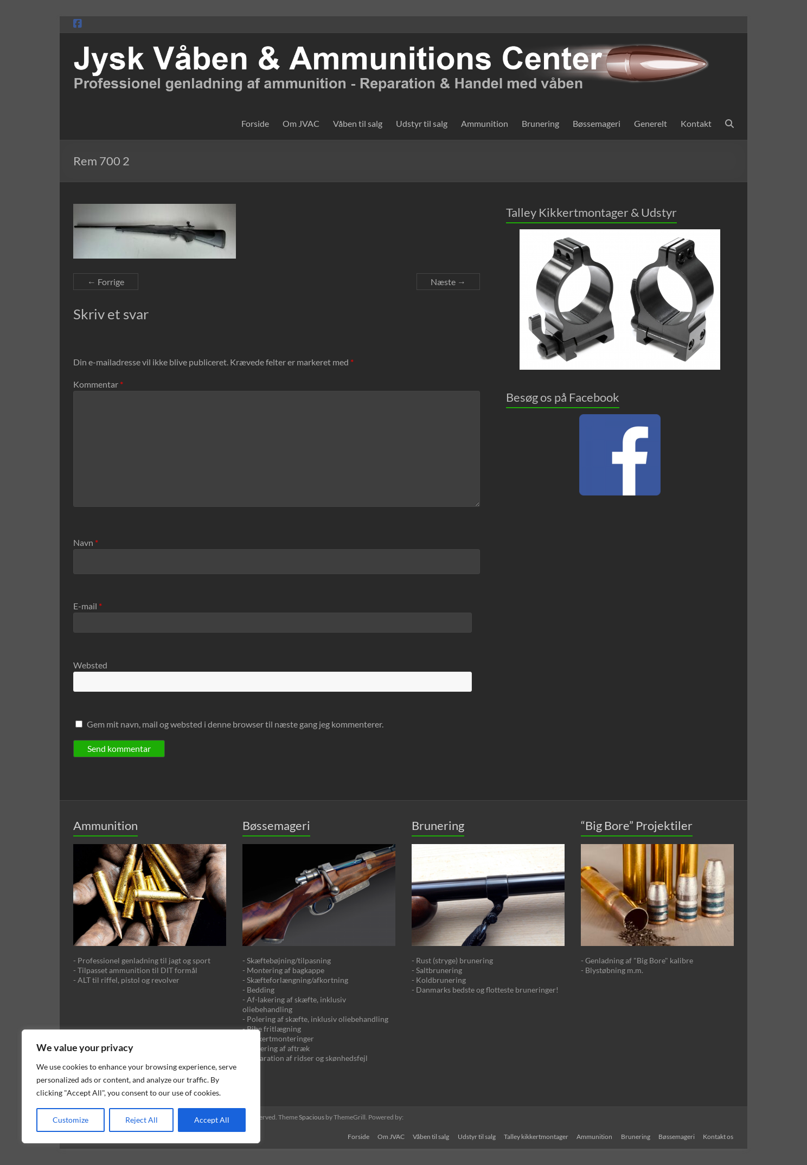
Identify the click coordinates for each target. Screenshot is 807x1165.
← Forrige (105, 281)
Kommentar (98, 384)
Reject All (141, 1119)
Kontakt (696, 123)
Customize (70, 1119)
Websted (90, 665)
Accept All (211, 1119)
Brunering (540, 123)
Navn (85, 542)
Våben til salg (357, 123)
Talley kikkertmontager (535, 1136)
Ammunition (484, 123)
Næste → (448, 281)
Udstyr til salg (421, 123)
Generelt (650, 123)
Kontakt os (718, 1136)
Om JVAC (301, 123)
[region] (141, 1086)
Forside (255, 123)
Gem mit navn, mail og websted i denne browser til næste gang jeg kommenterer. (235, 724)
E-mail (87, 606)
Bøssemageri (596, 123)
